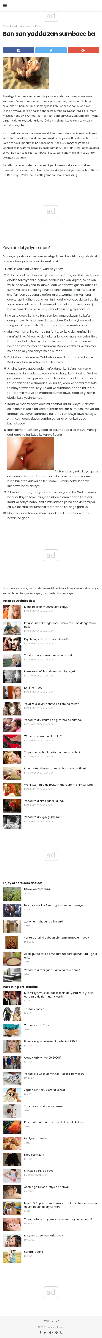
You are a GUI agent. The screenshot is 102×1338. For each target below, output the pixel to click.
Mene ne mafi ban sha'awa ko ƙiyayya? (49, 671)
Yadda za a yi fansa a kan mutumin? (48, 655)
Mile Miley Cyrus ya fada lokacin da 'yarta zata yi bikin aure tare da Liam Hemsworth (59, 994)
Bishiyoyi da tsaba (35, 1138)
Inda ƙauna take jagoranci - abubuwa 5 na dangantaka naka (60, 625)
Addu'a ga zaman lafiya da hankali (46, 1187)
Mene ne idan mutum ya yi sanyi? (46, 607)
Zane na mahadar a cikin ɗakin (44, 921)
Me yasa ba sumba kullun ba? (43, 1235)
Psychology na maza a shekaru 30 (46, 639)
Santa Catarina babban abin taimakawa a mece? (56, 937)
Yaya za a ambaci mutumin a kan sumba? (52, 752)
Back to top (51, 1320)
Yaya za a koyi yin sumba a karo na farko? (51, 704)
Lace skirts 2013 (34, 1155)
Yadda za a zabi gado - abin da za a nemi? (52, 970)
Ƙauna (38, 26)
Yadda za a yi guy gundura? (42, 817)
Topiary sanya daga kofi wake (43, 1106)
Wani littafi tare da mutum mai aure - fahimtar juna (58, 785)
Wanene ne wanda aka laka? (43, 736)
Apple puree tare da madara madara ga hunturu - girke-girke (61, 955)
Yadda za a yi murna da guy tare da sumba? (53, 720)
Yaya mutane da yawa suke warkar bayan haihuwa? (58, 1219)
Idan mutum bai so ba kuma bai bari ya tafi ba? (55, 768)
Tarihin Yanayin (34, 1009)
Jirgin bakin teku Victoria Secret (44, 1090)
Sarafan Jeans (33, 1252)
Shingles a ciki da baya (39, 1171)
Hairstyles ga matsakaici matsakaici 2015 (50, 1041)
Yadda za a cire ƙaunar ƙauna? (44, 801)
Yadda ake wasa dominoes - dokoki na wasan (54, 1074)
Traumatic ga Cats (36, 1025)
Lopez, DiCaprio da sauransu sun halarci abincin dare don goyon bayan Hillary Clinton (61, 1205)
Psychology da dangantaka (17, 26)
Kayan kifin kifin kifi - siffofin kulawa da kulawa (54, 1122)
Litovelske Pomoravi (37, 889)
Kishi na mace (33, 688)
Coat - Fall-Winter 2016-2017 (42, 1057)
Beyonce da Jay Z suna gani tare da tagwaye (53, 905)
